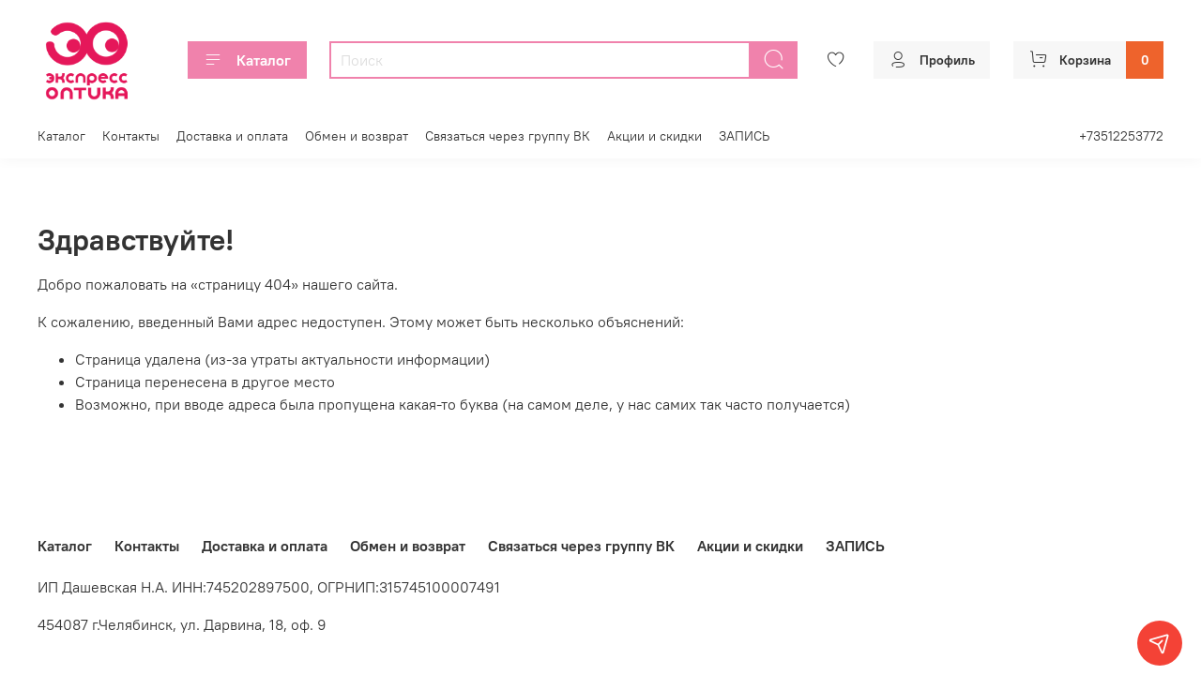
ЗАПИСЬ (744, 136)
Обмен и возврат (356, 136)
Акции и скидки (654, 136)
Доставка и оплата (232, 136)
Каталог (247, 60)
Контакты (131, 136)
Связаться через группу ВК (507, 136)
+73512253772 (1121, 136)
